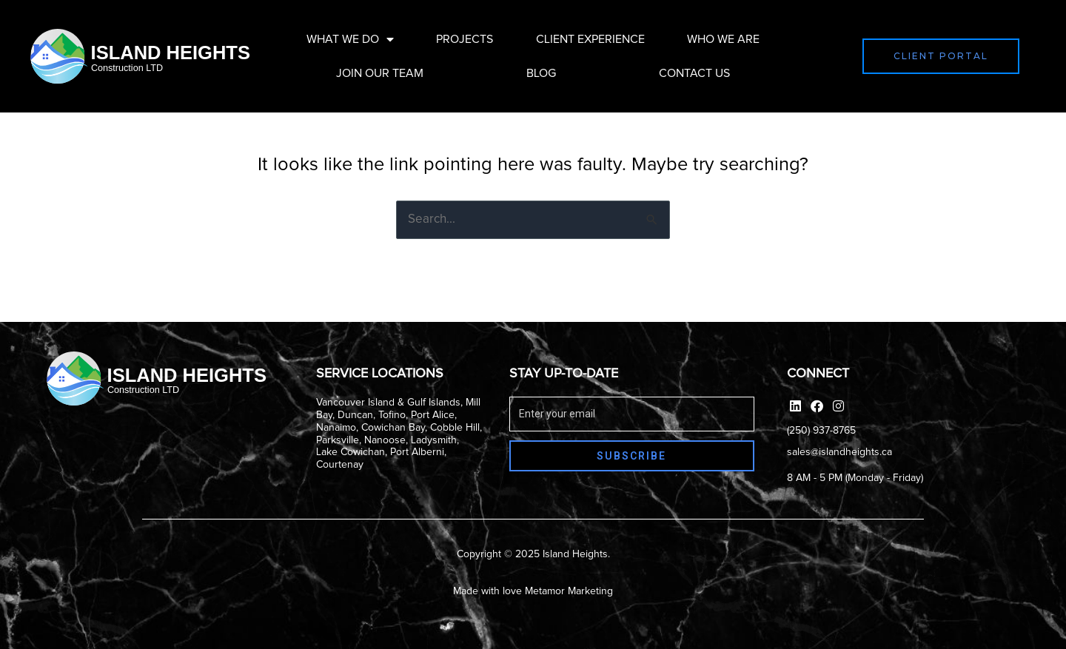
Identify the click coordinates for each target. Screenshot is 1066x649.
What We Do (350, 39)
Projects (464, 39)
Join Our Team (379, 73)
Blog (541, 73)
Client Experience (590, 39)
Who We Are (723, 39)
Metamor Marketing (569, 591)
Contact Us (694, 73)
